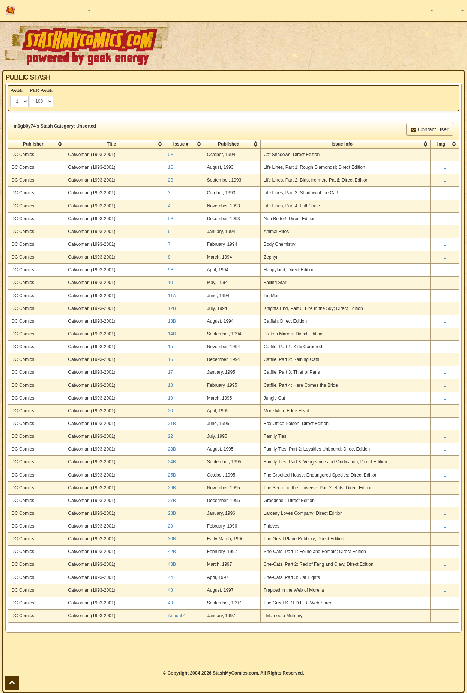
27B (172, 500)
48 (170, 590)
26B (172, 487)
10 (170, 282)
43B (172, 564)
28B (172, 513)
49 (170, 603)
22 (170, 436)
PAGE (16, 90)
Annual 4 (177, 615)
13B (172, 321)
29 (170, 526)
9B (171, 269)
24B (172, 462)
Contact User (430, 129)
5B (171, 218)
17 (170, 372)
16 (170, 359)
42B (172, 551)
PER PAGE (41, 90)
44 (170, 577)
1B (171, 167)
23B (172, 449)
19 (170, 398)
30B (172, 538)
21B (172, 423)
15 (170, 346)
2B (171, 180)
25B (172, 475)
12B (172, 308)
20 (170, 410)
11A (172, 295)
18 (170, 385)
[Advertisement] (233, 651)
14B (172, 334)
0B (171, 154)
